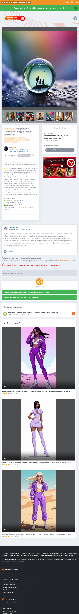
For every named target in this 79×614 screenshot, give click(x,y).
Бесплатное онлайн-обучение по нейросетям (20, 297)
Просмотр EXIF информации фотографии (59, 150)
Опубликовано (19, 229)
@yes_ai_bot (69, 555)
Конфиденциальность (10, 587)
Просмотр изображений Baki (18, 151)
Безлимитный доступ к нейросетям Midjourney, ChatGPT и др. (26, 292)
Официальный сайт (9, 584)
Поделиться (10, 155)
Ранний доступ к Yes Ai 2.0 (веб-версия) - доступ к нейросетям (38, 8)
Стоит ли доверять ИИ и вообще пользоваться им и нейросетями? (33, 312)
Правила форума (8, 592)
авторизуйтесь (65, 261)
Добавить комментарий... (13, 273)
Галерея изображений (10, 579)
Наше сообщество (9, 582)
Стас (9, 314)
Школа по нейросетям (10, 611)
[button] (4, 116)
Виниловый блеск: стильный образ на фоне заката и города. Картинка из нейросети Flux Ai (36, 391)
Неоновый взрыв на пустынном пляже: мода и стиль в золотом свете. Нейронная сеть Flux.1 (36, 534)
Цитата (10, 251)
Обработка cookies (9, 590)
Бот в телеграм (8, 608)
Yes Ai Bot (7, 209)
